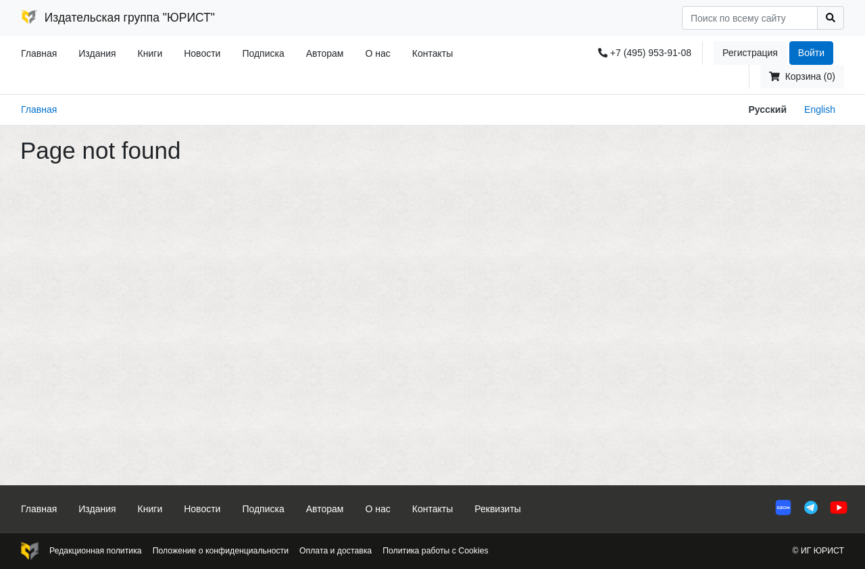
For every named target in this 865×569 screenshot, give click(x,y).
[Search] (750, 18)
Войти (811, 52)
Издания (97, 53)
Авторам (325, 53)
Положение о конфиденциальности (221, 550)
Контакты (432, 53)
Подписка (263, 53)
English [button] (819, 109)
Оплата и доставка (335, 550)
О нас (377, 53)
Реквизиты (497, 508)
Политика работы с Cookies (435, 550)
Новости (202, 53)
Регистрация (750, 52)
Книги (150, 53)
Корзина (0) (802, 76)
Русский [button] (767, 109)
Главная (39, 53)
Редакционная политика (95, 550)
